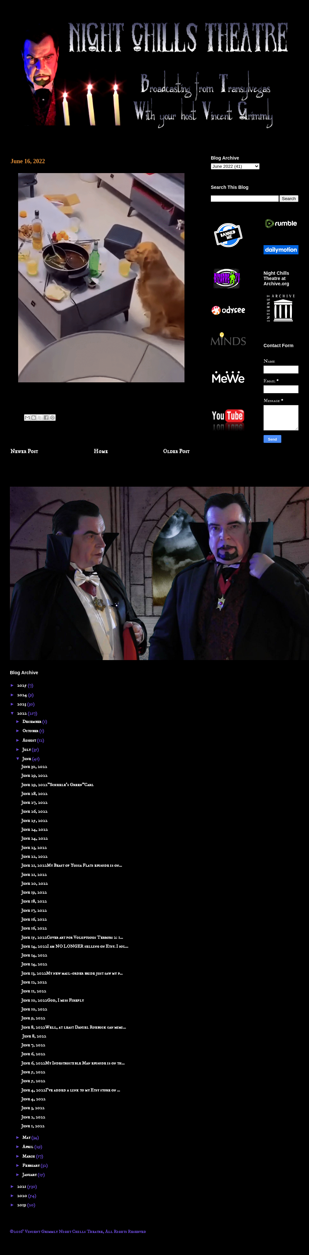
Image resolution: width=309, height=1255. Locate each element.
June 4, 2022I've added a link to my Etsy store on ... (70, 1090)
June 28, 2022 (34, 794)
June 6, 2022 (33, 1054)
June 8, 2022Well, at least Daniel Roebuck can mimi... (73, 1027)
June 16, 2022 (34, 919)
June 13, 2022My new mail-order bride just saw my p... (72, 973)
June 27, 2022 (34, 803)
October (30, 731)
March (29, 1156)
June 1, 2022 (32, 1126)
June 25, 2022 (34, 821)
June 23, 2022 (34, 848)
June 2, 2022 (33, 1117)
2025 (22, 685)
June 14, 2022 (34, 955)
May (26, 1137)
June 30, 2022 (34, 767)
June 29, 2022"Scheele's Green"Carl (57, 785)
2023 (22, 704)
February (31, 1165)
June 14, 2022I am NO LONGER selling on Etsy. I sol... (74, 946)
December (32, 722)
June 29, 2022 (34, 776)
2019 (22, 1205)
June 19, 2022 (34, 892)
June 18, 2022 (34, 901)
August (29, 740)
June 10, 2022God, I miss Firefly (52, 1000)
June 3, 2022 (32, 1108)
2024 (22, 695)
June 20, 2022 (34, 883)
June (27, 759)
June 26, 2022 (34, 811)
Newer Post (24, 451)
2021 (22, 1187)
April (28, 1147)
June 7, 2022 (33, 1045)
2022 (22, 713)
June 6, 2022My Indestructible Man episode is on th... (73, 1063)
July (27, 750)
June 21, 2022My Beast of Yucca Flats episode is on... (71, 865)
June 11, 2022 (33, 991)
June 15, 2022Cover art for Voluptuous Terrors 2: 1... (72, 937)
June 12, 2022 (34, 982)
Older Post (176, 451)
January (30, 1175)
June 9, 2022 (33, 1018)
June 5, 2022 (33, 1072)
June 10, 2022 (34, 1009)
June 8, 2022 (33, 1036)
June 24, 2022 (34, 829)
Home (101, 451)
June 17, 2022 (34, 910)
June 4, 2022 (33, 1099)
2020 (22, 1196)
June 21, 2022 (34, 875)
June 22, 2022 (34, 856)
